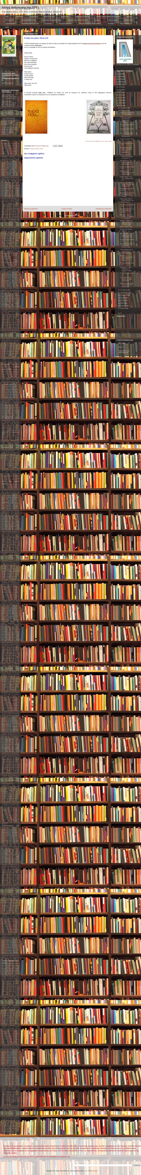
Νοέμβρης (16, 715)
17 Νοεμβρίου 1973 (14, 143)
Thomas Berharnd (12, 1122)
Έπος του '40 (15, 420)
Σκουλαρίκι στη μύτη (7, 871)
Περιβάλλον (6, 804)
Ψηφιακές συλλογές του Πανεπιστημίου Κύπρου (127, 194)
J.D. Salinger (16, 1076)
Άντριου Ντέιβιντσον (14, 208)
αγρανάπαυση (5, 158)
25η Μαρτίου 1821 (9, 145)
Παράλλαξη (4, 788)
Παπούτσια (13, 786)
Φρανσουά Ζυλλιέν (14, 976)
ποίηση (17, 811)
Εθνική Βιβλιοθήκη (7, 377)
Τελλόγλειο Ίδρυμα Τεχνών (9, 918)
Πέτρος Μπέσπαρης (8, 807)
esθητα (15, 1059)
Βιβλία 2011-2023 (49, 16)
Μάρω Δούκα (16, 650)
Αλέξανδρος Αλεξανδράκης (9, 171)
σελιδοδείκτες (14, 861)
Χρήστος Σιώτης (6, 1004)
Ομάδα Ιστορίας (13, 757)
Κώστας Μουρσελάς (7, 591)
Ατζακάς (4, 237)
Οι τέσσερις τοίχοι (7, 754)
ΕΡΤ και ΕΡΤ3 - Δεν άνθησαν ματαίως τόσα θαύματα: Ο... (126, 235)
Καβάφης (4, 544)
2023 (120, 82)
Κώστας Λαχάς (13, 589)
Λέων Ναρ (11, 602)
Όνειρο (4, 759)
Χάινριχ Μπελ (5, 988)
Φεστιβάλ (4, 968)
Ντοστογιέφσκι (13, 726)
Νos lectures (13, 728)
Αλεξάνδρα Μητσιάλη (8, 169)
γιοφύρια (4, 300)
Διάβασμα (13, 356)
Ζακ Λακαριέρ (5, 458)
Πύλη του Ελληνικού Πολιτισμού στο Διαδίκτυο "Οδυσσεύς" (10, 837)
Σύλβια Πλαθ (13, 893)
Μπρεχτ (15, 691)
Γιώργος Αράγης (13, 300)
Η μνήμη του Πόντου (12, 487)
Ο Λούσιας (13, 741)
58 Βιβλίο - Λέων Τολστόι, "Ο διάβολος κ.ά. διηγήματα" (127, 216)
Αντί (3, 203)
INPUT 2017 (5, 1075)
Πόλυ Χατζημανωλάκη (13, 815)
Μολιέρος (10, 666)
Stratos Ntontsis (6, 1120)
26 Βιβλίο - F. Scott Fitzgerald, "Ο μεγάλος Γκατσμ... (126, 268)
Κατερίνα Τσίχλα (14, 555)
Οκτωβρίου (123, 290)
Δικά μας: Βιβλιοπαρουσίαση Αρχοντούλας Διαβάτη (126, 258)
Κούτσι (15, 574)
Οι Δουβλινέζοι (5, 749)
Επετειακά (5, 417)
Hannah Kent (6, 1070)
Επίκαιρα (7, 418)
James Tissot (7, 1078)
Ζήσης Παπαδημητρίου (13, 463)
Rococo (15, 1112)
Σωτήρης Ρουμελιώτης (10, 900)
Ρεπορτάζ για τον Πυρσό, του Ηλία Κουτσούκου (126, 279)
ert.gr (120, 347)
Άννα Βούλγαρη (13, 198)
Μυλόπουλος (5, 692)
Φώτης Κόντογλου (6, 983)
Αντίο (7, 16)
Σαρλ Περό (14, 859)
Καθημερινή (16, 545)
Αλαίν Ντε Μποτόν (8, 164)
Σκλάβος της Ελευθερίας (9, 869)
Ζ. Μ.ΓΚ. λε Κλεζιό (12, 457)
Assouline (10, 1036)
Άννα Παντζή (15, 200)
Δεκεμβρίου (124, 108)
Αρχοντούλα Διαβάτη (8, 234)
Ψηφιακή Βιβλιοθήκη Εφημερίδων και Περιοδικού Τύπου (10, 1025)
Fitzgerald (15, 1060)
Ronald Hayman (6, 1113)
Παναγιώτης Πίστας (12, 773)
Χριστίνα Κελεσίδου (8, 1010)
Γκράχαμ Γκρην (8, 325)
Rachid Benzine (15, 1107)
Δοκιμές (17, 373)
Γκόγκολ (17, 324)
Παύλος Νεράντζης (14, 798)
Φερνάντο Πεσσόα (10, 967)
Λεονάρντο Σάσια (6, 600)
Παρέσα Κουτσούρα (8, 790)
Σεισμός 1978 (5, 861)
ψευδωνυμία (5, 1022)
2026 (120, 74)
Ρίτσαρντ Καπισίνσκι (7, 846)
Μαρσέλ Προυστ (6, 650)
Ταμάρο (8, 911)
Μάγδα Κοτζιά (5, 613)
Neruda (11, 1094)
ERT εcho (122, 343)
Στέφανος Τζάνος (6, 890)
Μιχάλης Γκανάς (6, 663)
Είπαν (6, 384)
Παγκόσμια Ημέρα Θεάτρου (12, 765)
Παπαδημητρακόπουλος (7, 783)
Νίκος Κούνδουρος (12, 708)
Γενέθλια (17, 275)
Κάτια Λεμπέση (9, 557)
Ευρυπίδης (9, 449)
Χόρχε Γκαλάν (13, 999)
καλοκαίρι (12, 550)
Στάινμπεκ (14, 880)
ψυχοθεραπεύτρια (8, 1030)
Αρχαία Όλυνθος (6, 229)
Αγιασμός (6, 155)
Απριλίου (123, 305)
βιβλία (7, 27)
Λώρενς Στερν (14, 612)
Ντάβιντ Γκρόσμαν (8, 721)
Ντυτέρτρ (4, 728)
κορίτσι (14, 571)
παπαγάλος (4, 782)
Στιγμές (14, 890)
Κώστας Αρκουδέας (7, 587)
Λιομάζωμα (10, 603)
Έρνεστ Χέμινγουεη (8, 426)
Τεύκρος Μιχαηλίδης (12, 924)
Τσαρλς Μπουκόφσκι (14, 957)
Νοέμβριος (6, 716)
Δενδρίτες (17, 340)
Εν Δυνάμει (5, 413)
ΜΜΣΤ (9, 665)
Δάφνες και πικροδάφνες (10, 337)
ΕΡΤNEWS (4, 437)
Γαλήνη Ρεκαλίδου (8, 275)
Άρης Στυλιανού (8, 224)
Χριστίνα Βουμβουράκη (10, 1009)
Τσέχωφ (6, 958)
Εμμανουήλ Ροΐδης (12, 412)
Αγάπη (4, 153)
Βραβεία (14, 269)
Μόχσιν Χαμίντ (5, 679)
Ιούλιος (9, 529)
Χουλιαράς (4, 1001)
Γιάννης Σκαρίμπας (7, 292)
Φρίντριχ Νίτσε (13, 980)
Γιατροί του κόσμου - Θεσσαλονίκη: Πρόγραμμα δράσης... (126, 119)
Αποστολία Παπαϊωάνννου (9, 221)
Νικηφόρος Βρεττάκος (8, 697)
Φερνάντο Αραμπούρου (13, 965)
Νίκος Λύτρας (5, 710)
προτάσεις (13, 829)
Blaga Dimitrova (13, 1041)
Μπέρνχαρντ (5, 684)
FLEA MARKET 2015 (7, 1062)
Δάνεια (17, 335)
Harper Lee (11, 1072)
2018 (120, 95)
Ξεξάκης (4, 731)
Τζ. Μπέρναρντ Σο (14, 926)
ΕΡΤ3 (9, 434)
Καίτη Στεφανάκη (8, 547)
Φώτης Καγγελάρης (12, 981)
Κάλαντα (17, 547)
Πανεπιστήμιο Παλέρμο (7, 777)
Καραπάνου (4, 553)
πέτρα (17, 806)
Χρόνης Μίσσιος (10, 1018)
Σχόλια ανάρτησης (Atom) (72, 215)
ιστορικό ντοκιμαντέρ (12, 532)
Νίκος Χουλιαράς (8, 715)
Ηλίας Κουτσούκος (13, 497)
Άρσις (15, 227)
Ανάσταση (4, 188)
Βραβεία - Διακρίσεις (7, 271)
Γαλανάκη (16, 274)
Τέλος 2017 (14, 919)
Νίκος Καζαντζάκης (8, 707)
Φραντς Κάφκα (7, 978)
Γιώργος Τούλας (6, 317)
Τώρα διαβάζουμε (125, 23)
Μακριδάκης (5, 624)
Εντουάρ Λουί (13, 413)
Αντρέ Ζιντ (4, 208)
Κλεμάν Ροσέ (15, 568)
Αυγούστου (124, 295)
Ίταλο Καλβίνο (6, 534)
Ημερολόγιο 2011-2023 (13, 503)
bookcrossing (5, 1042)
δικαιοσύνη (16, 369)
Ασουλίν (15, 235)
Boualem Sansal (15, 1042)
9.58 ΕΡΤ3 (14, 151)
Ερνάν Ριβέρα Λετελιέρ (13, 425)
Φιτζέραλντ (14, 975)
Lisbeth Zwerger (13, 1084)
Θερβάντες (13, 523)
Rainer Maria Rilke (7, 1109)
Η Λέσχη (10, 484)
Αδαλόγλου (14, 158)
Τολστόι (5, 953)
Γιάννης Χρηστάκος (8, 295)
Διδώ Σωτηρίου (13, 361)
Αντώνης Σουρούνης (8, 209)
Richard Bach (5, 1112)
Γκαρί (3, 324)
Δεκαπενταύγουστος (6, 340)
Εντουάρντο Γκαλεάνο (8, 415)
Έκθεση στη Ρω (14, 394)
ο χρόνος (16, 744)
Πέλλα (7, 799)
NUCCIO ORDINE (10, 1096)
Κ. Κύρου (4, 542)
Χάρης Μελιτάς (13, 991)
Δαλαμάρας (4, 335)
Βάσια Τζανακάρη (11, 242)
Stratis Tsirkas (13, 1118)
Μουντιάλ (14, 671)
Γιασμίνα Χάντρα (9, 296)
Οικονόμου (16, 754)
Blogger (95, 1171)
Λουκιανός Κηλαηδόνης (7, 610)
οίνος (41, 148)
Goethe (12, 1068)
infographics (14, 1073)
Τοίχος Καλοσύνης (8, 950)
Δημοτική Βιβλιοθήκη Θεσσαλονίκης (10, 351)
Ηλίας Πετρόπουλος (8, 500)
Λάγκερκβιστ (5, 595)
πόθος (3, 811)
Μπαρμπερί (4, 681)
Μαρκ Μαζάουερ (15, 647)
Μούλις (6, 671)
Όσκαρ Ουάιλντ (7, 764)
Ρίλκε (15, 845)
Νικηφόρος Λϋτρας (6, 699)
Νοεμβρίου (123, 110)
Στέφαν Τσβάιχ (15, 887)
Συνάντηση (48, 23)
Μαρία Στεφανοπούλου (7, 642)
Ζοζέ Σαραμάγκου (8, 465)
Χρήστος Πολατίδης (12, 1002)
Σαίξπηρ (4, 856)
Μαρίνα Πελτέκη (8, 645)
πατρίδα (17, 795)
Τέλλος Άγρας (5, 919)
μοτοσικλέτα (16, 670)
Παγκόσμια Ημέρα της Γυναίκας (11, 769)
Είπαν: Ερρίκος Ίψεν (126, 226)
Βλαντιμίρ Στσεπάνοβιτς (8, 266)
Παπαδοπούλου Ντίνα (8, 785)
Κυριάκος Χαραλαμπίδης (9, 581)
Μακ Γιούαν (13, 618)
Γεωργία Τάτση (13, 282)
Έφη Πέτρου (14, 455)
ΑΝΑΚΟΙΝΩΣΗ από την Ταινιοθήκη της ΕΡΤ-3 (127, 210)
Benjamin (4, 1039)
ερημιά (11, 423)
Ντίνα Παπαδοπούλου (10, 724)
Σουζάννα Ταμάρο (14, 872)
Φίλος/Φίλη (5, 975)
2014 (120, 105)
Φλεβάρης (4, 976)
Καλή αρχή (8, 549)
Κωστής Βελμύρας (14, 592)
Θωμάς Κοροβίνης (14, 524)
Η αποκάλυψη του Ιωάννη (10, 475)
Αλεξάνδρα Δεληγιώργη (10, 167)
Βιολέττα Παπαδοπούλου (10, 262)
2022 (120, 84)
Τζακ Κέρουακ (7, 928)
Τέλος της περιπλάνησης (8, 921)
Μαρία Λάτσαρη (15, 634)
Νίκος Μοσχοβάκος (9, 712)
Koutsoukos (14, 1081)
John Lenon (13, 1080)
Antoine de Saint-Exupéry (9, 1034)
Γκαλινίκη (14, 322)
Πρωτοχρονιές (8, 833)
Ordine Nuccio (10, 1099)
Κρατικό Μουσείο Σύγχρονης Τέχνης (10, 578)
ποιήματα (10, 811)
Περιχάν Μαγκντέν (8, 806)
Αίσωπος (17, 163)
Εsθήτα (3, 457)
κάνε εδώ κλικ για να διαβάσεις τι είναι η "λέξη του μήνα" (99, 141)
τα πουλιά (8, 903)
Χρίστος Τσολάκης (12, 1013)
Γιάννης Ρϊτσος (13, 290)
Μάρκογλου (14, 649)
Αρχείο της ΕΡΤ (8, 232)
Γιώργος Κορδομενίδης (13, 306)
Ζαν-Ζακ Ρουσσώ (12, 460)
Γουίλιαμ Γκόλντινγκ (6, 330)
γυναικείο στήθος (8, 334)
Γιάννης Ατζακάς (6, 285)
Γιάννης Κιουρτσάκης (14, 287)
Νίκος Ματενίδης (14, 710)
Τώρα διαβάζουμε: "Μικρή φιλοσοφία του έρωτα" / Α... (126, 156)
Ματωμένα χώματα (9, 652)
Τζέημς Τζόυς (6, 929)
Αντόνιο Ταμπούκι (12, 206)
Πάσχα (10, 795)
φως (3, 981)
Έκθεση (4, 391)
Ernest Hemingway (7, 1055)
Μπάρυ (17, 681)
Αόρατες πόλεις (13, 213)
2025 (120, 76)
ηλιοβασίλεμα (6, 502)
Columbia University (8, 1047)
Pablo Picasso (7, 1102)
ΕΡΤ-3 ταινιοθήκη (12, 432)
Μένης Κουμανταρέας (7, 657)
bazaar (6, 1038)
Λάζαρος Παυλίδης (14, 595)
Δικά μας (129, 16)
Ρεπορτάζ (5, 845)
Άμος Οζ (15, 179)
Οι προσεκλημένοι (14, 753)
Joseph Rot (5, 1081)
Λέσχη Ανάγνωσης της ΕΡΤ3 (20, 8)
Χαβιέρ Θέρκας (13, 986)
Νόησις (12, 716)
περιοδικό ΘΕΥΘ (15, 804)
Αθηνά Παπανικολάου (10, 161)
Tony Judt (5, 1123)
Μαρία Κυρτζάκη (6, 634)
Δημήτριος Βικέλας (12, 346)
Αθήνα (17, 159)
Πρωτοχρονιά (15, 832)
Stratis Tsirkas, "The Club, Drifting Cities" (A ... (127, 178)
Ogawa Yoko (10, 1097)
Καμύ (18, 550)
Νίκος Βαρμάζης (6, 702)
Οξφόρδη (5, 761)
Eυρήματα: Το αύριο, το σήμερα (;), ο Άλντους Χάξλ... (127, 245)
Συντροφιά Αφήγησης (65, 23)
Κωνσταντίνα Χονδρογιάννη (10, 583)
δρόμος (6, 374)
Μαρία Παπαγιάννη (7, 639)
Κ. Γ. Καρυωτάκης (13, 541)
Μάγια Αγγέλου (15, 613)
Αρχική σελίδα (67, 209)
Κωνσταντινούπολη (9, 584)
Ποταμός (13, 819)
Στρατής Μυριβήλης (7, 891)
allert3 (15, 1031)
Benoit (11, 1039)
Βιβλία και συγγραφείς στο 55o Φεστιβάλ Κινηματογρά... (126, 285)
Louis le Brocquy (7, 1086)
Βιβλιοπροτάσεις (6, 258)
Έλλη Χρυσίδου (15, 405)
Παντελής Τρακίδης (10, 780)
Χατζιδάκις (11, 996)
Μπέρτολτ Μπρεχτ (14, 684)
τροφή (12, 955)
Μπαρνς (11, 681)
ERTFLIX (9, 1059)
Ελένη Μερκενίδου (8, 399)
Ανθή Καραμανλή (8, 196)
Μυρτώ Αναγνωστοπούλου (92, 43)
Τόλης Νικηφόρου (14, 952)
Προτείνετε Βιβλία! (7, 83)
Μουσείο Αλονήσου (7, 673)
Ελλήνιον (11, 408)
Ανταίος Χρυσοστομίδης (11, 201)
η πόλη (17, 489)
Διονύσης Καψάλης (8, 373)
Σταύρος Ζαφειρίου (7, 882)
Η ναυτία (4, 489)
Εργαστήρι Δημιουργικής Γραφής (52, 20)
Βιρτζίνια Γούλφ (12, 264)
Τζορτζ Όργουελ (12, 932)
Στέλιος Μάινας (13, 885)
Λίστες (8, 605)
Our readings (11, 1101)
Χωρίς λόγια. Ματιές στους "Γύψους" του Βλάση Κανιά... (126, 200)
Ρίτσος (15, 846)
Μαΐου (122, 303)
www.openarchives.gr (7, 1130)
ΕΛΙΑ (10, 404)
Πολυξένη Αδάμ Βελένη (10, 817)
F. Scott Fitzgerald (6, 1060)
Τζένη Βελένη (7, 931)
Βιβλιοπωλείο (5, 259)
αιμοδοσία (4, 163)
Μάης (6, 615)
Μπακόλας (14, 679)
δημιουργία (5, 348)
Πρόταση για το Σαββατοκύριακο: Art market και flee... (127, 172)
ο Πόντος (11, 742)
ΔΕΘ (15, 338)
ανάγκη (4, 180)
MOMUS (9, 1092)
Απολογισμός (19, 16)
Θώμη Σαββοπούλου (10, 526)
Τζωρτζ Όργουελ (7, 934)
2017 (120, 97)
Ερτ (5, 430)
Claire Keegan (15, 1046)
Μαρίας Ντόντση (15, 644)
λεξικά (3, 599)
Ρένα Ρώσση (12, 843)
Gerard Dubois (6, 1067)
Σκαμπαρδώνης (13, 866)
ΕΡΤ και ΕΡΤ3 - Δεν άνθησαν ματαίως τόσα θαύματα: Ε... (126, 162)
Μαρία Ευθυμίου (13, 632)
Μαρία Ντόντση (13, 637)
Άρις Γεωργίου (7, 227)
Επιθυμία (16, 417)
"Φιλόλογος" (5, 143)
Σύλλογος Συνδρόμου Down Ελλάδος (90, 23)
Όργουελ (12, 761)
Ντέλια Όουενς (9, 723)
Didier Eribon (9, 1050)
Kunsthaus (12, 1083)
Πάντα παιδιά (129, 20)
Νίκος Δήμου (5, 705)
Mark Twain (16, 1089)
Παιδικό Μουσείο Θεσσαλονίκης (124, 351)
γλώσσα (4, 329)
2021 (120, 87)
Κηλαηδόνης (5, 565)
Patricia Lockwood (14, 1105)
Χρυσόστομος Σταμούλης (9, 1020)
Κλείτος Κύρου (8, 566)
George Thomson (13, 1065)
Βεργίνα (15, 248)
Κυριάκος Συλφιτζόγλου (10, 579)
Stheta (5, 1118)
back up (17, 1036)
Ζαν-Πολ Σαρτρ (6, 462)
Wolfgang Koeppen (12, 1128)
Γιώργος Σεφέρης (14, 314)
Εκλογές (17, 395)
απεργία (4, 219)
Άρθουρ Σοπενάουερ (14, 226)
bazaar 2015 (14, 1038)
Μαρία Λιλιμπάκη (8, 636)
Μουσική (13, 678)
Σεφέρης (9, 863)
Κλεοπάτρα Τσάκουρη (12, 570)
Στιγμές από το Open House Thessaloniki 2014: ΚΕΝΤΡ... (126, 184)
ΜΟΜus (17, 666)
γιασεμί (17, 295)
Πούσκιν (4, 820)
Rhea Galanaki (13, 1110)
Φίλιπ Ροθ (13, 973)
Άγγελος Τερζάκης (14, 153)
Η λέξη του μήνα (112, 20)
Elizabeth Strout (13, 1054)
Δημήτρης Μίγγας (8, 345)
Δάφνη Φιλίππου (6, 338)
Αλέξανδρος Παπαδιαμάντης (9, 172)
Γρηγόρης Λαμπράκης (10, 332)
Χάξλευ (11, 989)
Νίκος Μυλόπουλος (14, 713)
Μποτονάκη (13, 689)
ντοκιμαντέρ (4, 726)
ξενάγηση (13, 729)
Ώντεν (16, 1030)
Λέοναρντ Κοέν (12, 599)
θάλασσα (16, 507)
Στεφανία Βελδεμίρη (10, 888)
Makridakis (13, 1088)
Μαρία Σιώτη (13, 640)
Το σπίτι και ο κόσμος (13, 949)
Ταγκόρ (3, 908)
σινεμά (11, 864)
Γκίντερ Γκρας (9, 324)
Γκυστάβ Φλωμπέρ (12, 327)
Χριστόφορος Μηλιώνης (13, 1017)
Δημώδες (6, 353)
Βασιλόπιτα (7, 248)
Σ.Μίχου (15, 854)
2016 (120, 100)
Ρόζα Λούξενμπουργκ (7, 848)
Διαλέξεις (4, 359)
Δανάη (11, 335)
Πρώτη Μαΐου (13, 830)
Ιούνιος (15, 529)
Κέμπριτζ (13, 558)
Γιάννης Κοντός (8, 288)
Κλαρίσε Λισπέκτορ (14, 565)
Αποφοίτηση (34, 16)
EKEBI (12, 1052)
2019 (120, 92)
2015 (120, 103)
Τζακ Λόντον (16, 928)
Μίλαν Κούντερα (15, 660)
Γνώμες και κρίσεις (12, 329)
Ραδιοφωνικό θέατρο (7, 840)
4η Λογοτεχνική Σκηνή (11, 148)
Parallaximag (5, 1105)
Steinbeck (16, 1117)
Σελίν (3, 863)
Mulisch (5, 1094)
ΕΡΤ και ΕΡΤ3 (9, 20)
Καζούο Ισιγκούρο (6, 545)
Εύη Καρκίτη (13, 445)
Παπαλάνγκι (5, 786)
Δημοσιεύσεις (65, 16)
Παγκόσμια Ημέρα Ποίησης (11, 767)
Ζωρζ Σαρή (9, 471)
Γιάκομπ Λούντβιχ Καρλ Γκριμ (9, 284)
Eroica (3, 1059)
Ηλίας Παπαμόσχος (11, 499)
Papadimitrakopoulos (7, 1104)
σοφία (5, 874)
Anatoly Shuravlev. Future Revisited (10, 1033)
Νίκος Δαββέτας (14, 704)
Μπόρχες (14, 687)
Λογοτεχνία (7, 607)
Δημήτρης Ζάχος (8, 342)
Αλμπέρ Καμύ (14, 177)
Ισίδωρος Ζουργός (6, 531)
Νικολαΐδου (14, 700)
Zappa (8, 1131)
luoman (85, 1171)
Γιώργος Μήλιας (15, 309)
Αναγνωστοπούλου (6, 185)
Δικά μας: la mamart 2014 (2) (126, 230)
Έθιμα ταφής (13, 376)
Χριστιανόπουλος (15, 1007)
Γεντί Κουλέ (7, 277)
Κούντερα (9, 574)
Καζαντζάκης (13, 544)
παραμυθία (14, 788)
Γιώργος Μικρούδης (8, 311)
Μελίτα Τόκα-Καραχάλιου (10, 655)
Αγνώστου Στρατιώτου (8, 156)
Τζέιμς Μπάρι (15, 929)
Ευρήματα (97, 20)
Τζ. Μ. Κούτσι (5, 926)
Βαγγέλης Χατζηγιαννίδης (13, 238)
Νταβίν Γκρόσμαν (14, 720)
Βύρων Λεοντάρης (8, 274)
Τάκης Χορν (16, 910)
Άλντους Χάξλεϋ (6, 179)
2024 (120, 79)
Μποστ (3, 689)
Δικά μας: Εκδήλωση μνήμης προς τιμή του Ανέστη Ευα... (126, 222)
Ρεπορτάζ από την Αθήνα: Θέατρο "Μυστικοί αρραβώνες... (125, 150)
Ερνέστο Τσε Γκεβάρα (13, 428)
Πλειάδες (15, 809)
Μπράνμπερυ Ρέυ (6, 691)
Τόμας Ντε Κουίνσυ (14, 953)
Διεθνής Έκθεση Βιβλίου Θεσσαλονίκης (108, 16)
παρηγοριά (5, 791)
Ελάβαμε (6, 397)
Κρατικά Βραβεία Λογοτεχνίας (9, 576)
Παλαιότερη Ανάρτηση (104, 209)
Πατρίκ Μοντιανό (8, 796)
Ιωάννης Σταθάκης (6, 539)
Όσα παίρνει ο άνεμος (13, 762)
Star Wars (9, 1117)
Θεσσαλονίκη (5, 524)
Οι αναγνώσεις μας (10, 747)
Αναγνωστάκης (5, 184)
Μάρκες (6, 649)
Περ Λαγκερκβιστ (15, 803)
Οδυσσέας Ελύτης (9, 746)
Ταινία (9, 908)
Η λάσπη (12, 479)
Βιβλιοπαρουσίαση (7, 256)
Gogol (17, 1068)
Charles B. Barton (8, 1044)
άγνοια (14, 155)
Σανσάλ (8, 859)
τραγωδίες (5, 955)
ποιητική (7, 812)
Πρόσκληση (4, 829)
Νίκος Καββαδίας (15, 705)
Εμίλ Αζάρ (7, 410)
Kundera (4, 1083)
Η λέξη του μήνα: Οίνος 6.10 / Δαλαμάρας (127, 113)
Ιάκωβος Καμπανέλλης (8, 528)
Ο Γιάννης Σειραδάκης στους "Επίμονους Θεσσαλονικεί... (126, 134)
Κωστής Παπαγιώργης (10, 594)
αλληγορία (6, 177)
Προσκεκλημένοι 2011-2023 (30, 23)
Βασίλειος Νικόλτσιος (7, 243)
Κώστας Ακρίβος (13, 586)
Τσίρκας (15, 958)
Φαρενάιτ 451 (11, 963)
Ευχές (3, 452)
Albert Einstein (6, 1031)
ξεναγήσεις (5, 729)
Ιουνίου (122, 300)
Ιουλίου (122, 298)
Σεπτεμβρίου (124, 292)
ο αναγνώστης (12, 731)
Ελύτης (17, 408)
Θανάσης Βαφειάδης (7, 510)
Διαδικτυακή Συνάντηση (82, 16)
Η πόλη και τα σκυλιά (10, 490)
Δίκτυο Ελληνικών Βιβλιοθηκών (11, 371)
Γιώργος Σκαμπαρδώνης (10, 316)
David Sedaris (9, 1049)
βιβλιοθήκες (5, 253)
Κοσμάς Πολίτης (6, 573)
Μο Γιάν (4, 666)
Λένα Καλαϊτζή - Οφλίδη (10, 597)
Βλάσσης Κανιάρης (7, 267)
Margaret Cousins (6, 1089)
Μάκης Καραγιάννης (8, 623)
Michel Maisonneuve (9, 1091)
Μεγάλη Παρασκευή (14, 653)
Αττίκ (10, 237)
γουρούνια (16, 330)
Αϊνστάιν (11, 163)
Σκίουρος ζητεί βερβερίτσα (9, 867)
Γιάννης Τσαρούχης (14, 293)
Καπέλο (6, 552)
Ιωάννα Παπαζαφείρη (10, 537)
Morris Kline (16, 1092)
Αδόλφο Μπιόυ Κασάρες (8, 159)
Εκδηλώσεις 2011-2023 (29, 20)
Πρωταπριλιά (5, 830)
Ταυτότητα (111, 23)
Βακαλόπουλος (7, 240)
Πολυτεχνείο (5, 819)
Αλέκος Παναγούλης (14, 166)
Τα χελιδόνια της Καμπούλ (10, 907)
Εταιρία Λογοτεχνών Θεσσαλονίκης (10, 440)
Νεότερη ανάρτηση (31, 209)
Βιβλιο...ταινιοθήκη (7, 251)
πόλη (15, 812)
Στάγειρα (11, 879)
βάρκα (17, 240)
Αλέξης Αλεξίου (6, 174)
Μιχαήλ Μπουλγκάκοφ (10, 662)
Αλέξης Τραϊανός (15, 175)
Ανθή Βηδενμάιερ (14, 195)
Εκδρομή (14, 389)
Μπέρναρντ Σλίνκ (10, 683)
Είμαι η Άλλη (15, 382)
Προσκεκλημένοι (10, 23)
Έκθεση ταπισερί (8, 395)
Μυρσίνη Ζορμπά (14, 692)
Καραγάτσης (14, 552)
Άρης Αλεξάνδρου (15, 222)
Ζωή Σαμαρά (16, 470)
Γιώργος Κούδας (8, 308)
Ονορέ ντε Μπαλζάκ (14, 759)
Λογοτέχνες (16, 605)
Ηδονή (10, 495)
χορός (14, 997)
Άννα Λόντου (5, 200)
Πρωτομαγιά (5, 832)
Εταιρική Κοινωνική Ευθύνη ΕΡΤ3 (78, 20)
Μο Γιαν (15, 665)
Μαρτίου (123, 308)
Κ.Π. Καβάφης (13, 542)
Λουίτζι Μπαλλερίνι (13, 608)
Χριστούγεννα (5, 1015)
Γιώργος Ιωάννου (6, 301)
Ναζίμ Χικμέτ (7, 694)
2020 (120, 89)
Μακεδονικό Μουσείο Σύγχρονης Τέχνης (10, 620)
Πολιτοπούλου (5, 814)
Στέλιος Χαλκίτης (6, 887)
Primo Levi (6, 1107)
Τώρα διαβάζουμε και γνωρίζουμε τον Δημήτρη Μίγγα (126, 251)
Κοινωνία (7, 571)
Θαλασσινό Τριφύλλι (11, 508)
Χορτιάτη (4, 999)
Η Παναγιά (10, 489)
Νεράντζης (14, 695)
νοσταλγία (4, 720)
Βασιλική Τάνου (15, 246)
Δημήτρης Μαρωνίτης (14, 343)
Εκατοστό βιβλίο (13, 386)
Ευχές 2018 (11, 452)
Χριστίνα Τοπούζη (6, 1012)
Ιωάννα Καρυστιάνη (14, 536)
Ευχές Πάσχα (10, 454)
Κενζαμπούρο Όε (6, 560)
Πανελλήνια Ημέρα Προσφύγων (9, 775)
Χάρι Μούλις (5, 992)
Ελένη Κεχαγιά (15, 397)
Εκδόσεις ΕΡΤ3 (6, 389)
